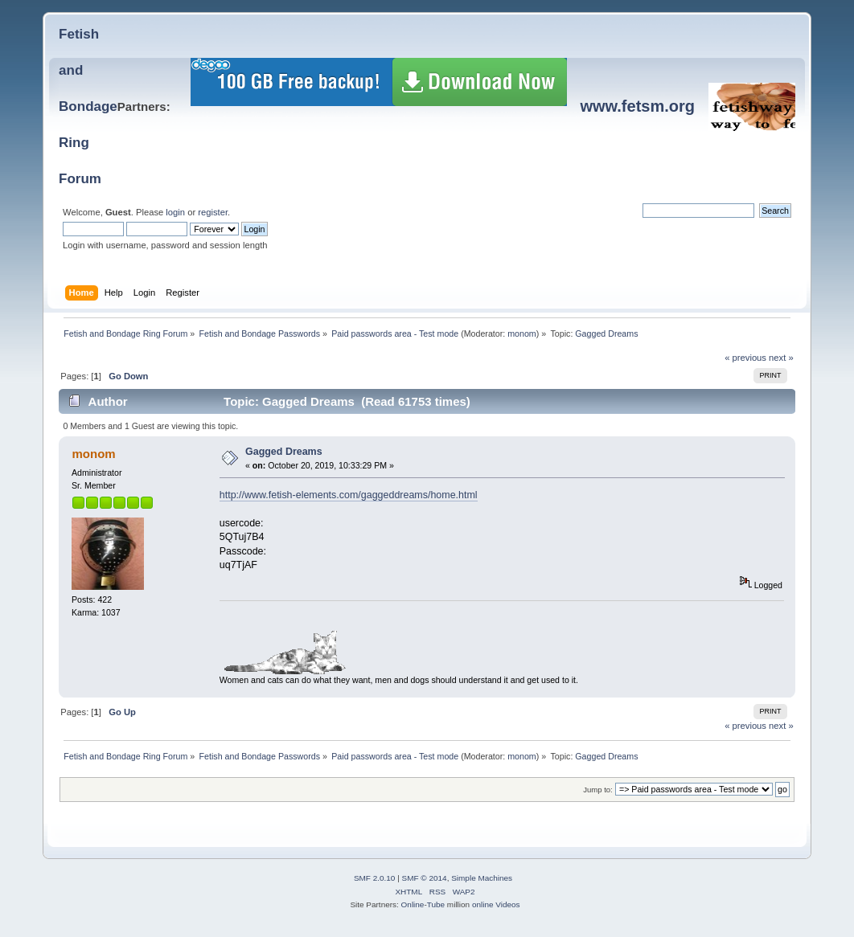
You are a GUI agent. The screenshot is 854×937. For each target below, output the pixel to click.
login (175, 212)
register (213, 212)
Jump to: (598, 789)
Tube (436, 904)
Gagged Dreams (283, 451)
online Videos (496, 904)
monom (521, 333)
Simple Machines (481, 878)
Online (413, 904)
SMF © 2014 (424, 878)
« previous (745, 357)
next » (781, 357)
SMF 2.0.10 (375, 878)
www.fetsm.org (637, 106)
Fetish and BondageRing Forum (88, 106)
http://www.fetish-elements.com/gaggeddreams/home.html (349, 495)
